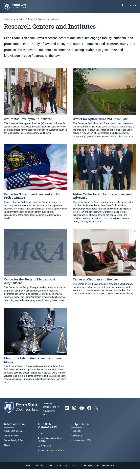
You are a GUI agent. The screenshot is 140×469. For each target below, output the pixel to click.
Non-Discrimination (44, 465)
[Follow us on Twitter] (97, 408)
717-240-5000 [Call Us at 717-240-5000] (49, 411)
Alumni (7, 445)
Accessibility (61, 465)
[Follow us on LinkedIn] (67, 409)
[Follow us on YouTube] (81, 409)
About (40, 433)
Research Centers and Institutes (43, 19)
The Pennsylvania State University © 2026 (97, 465)
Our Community (44, 445)
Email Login (76, 431)
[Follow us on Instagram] (74, 409)
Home (7, 19)
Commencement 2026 (81, 440)
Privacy (28, 465)
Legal (74, 465)
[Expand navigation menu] (122, 5)
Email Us (46, 414)
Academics (19, 19)
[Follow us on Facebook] (89, 409)
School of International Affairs (51, 450)
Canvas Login (77, 435)
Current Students (11, 435)
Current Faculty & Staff (14, 440)
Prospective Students (13, 431)
